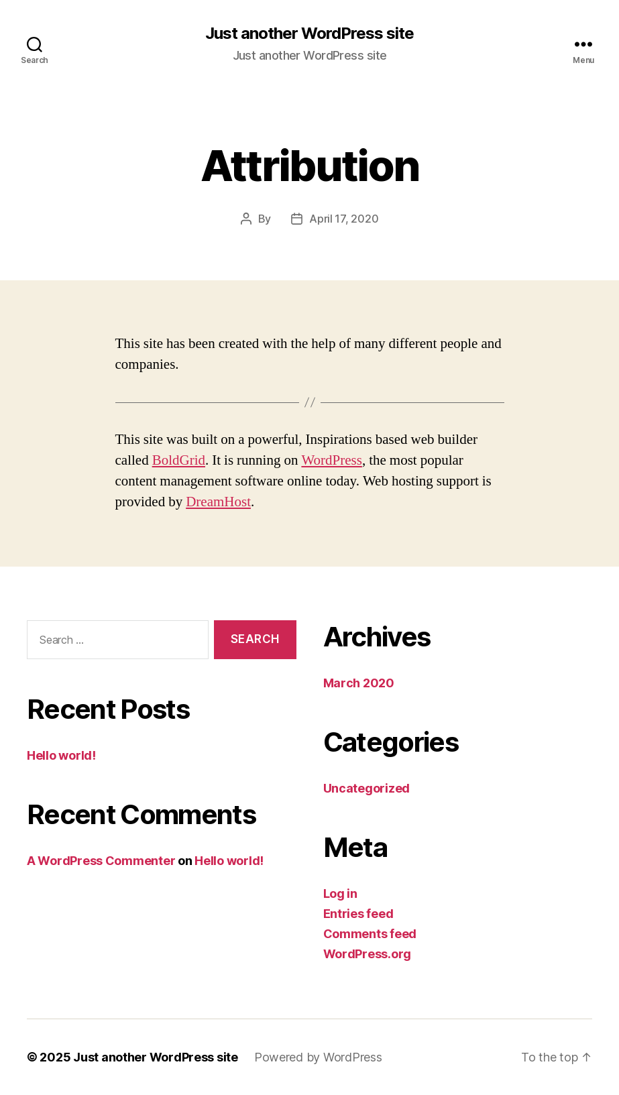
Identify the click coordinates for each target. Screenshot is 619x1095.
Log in (340, 893)
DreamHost (218, 502)
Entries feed (358, 914)
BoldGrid (178, 460)
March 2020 (358, 683)
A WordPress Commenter (101, 861)
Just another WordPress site (309, 33)
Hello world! (61, 755)
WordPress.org (367, 954)
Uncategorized (366, 788)
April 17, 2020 (343, 218)
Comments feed (370, 934)
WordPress (331, 460)
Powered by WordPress (318, 1057)
